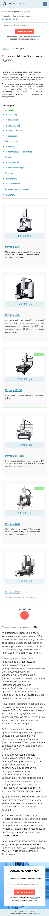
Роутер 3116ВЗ (14, 456)
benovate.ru (36, 914)
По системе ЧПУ (12, 162)
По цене (8, 157)
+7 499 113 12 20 (10, 19)
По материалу (11, 114)
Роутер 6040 (12, 315)
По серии (9, 173)
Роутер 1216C (13, 390)
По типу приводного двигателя (18, 152)
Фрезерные (10, 194)
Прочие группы (11, 141)
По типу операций (12, 125)
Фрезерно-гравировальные (17, 189)
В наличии (9, 110)
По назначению (11, 136)
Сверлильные (11, 178)
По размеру (10, 146)
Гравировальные (12, 183)
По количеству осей (13, 130)
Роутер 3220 (12, 247)
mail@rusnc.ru (26, 11)
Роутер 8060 (12, 592)
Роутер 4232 (12, 524)
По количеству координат (16, 167)
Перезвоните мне (24, 31)
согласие (36, 36)
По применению (12, 120)
